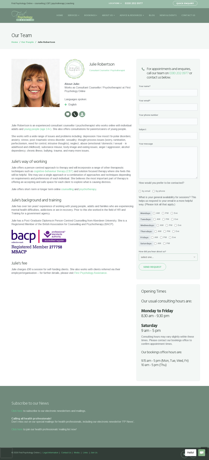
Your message (146, 144)
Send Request (152, 267)
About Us (108, 15)
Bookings (90, 15)
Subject (142, 129)
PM (165, 213)
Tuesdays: (145, 219)
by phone (159, 191)
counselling (67, 189)
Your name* (145, 86)
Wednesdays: (147, 225)
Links (85, 452)
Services (73, 15)
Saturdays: (146, 244)
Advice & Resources (132, 15)
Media (77, 452)
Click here (17, 410)
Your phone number (148, 115)
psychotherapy (87, 189)
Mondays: (145, 213)
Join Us (94, 452)
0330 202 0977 (179, 73)
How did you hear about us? (152, 252)
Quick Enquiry (185, 3)
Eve (174, 213)
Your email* (144, 101)
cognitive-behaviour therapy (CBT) (53, 171)
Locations (115, 3)
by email (144, 191)
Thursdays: (146, 231)
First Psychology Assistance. (90, 273)
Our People (27, 42)
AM (156, 213)
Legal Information (50, 452)
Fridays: (144, 237)
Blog (152, 15)
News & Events (168, 15)
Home (59, 15)
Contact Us (188, 15)
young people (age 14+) (37, 129)
